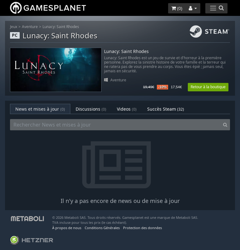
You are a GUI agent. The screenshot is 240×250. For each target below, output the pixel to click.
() (176, 8)
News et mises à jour (40, 109)
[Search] (225, 124)
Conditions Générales (102, 227)
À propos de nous (66, 227)
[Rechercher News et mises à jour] (115, 124)
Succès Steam (165, 109)
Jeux (13, 26)
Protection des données (142, 227)
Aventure (30, 26)
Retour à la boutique (208, 86)
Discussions (91, 109)
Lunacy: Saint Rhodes (60, 26)
